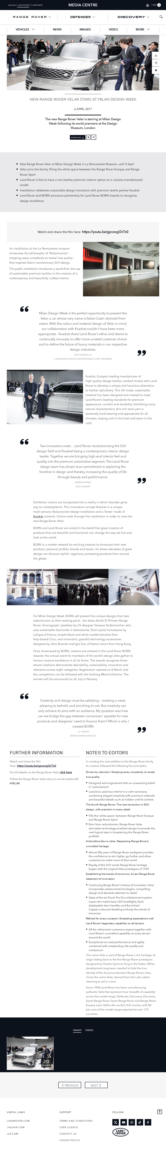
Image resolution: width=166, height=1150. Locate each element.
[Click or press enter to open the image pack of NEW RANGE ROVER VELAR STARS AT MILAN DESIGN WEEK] (30, 1053)
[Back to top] (159, 1112)
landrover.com (18, 1120)
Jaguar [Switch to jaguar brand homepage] (11, 5)
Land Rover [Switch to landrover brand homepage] (23, 5)
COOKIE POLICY (69, 1140)
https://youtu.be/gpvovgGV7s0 (105, 231)
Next (94, 1085)
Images (85, 29)
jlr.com (12, 1133)
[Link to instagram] (132, 1122)
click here (66, 772)
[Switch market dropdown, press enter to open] (147, 5)
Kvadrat (38, 516)
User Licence (68, 1127)
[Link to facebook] (148, 1122)
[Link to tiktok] (140, 1122)
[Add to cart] (88, 137)
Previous (72, 1085)
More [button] (143, 29)
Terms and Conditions (76, 1120)
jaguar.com (15, 1127)
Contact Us (68, 1133)
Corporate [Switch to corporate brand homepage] (37, 5)
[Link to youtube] (123, 1122)
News (57, 29)
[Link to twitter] (115, 1122)
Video (113, 29)
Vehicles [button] (25, 29)
